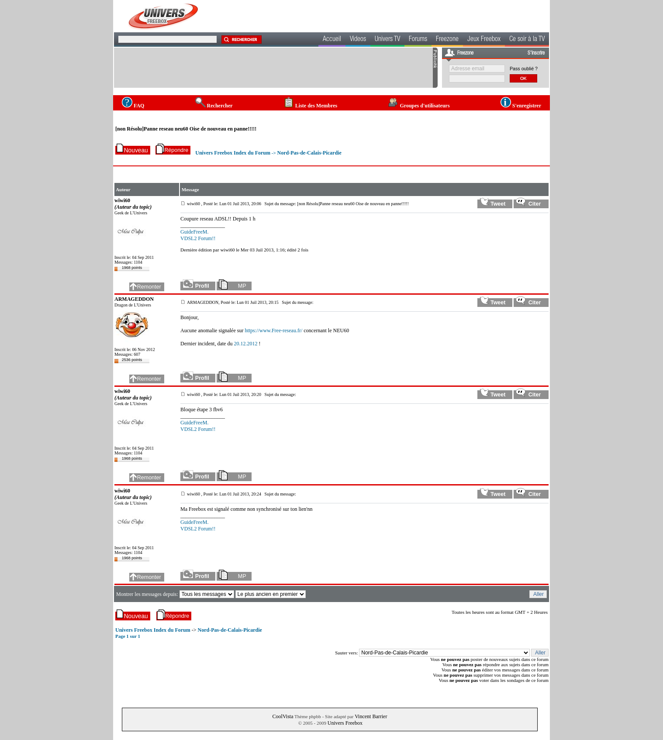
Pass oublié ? (524, 68)
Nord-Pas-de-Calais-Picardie (309, 153)
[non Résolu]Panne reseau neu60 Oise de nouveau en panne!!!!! (185, 129)
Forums (418, 39)
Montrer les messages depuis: (148, 594)
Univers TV (387, 39)
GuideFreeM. (194, 232)
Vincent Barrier (371, 716)
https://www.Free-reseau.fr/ (273, 330)
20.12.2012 (245, 344)
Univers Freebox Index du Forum (232, 153)
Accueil (332, 39)
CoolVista (283, 716)
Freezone (447, 39)
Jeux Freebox (484, 39)
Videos (358, 39)
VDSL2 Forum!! (197, 238)
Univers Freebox (345, 723)
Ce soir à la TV (527, 39)
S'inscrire (536, 53)
